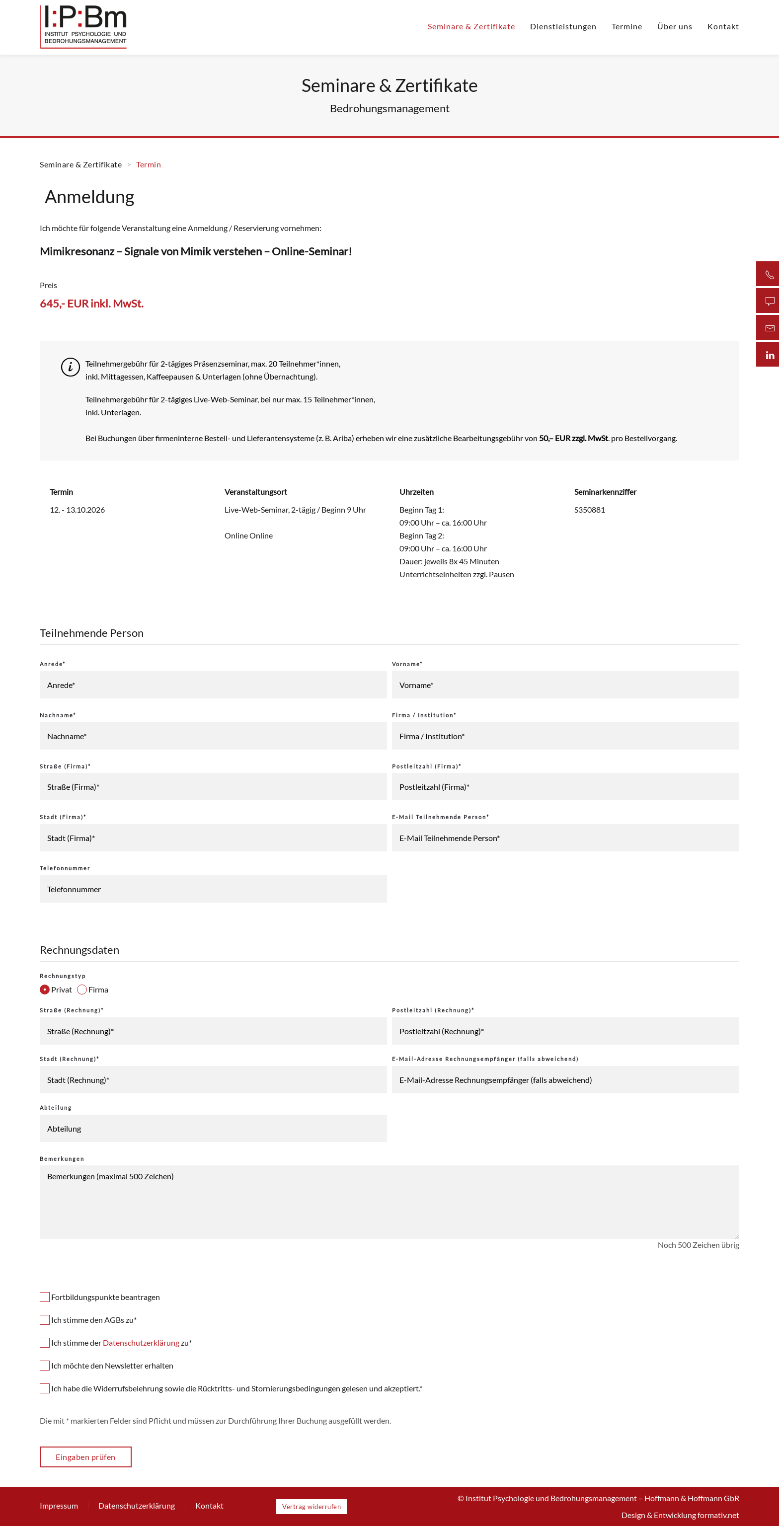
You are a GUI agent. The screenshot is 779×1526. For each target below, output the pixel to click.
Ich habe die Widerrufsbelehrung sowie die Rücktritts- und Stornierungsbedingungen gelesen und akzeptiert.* (231, 1388)
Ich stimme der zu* (116, 1342)
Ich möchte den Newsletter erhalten (106, 1365)
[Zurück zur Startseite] (84, 26)
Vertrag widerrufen (311, 1507)
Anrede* (53, 664)
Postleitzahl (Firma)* (427, 766)
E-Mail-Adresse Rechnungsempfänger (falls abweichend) (485, 1059)
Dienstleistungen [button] (563, 26)
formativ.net (718, 1515)
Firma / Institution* (424, 715)
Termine (627, 26)
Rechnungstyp (63, 976)
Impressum (59, 1505)
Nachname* (58, 715)
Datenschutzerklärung (141, 1342)
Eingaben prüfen (86, 1456)
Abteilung (56, 1107)
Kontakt (723, 26)
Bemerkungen (62, 1158)
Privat (56, 989)
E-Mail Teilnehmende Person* (440, 817)
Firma (92, 989)
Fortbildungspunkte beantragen (100, 1296)
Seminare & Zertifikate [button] (471, 26)
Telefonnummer (65, 868)
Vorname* (407, 664)
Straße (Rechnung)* (72, 1010)
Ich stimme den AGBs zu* (88, 1319)
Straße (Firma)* (65, 766)
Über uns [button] (675, 26)
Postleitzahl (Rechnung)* (433, 1010)
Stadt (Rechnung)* (69, 1059)
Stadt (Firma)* (63, 817)
